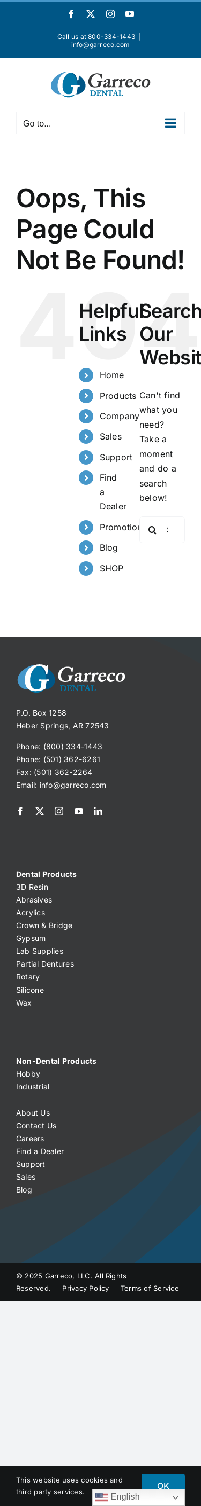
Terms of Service (150, 1288)
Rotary (28, 976)
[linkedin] (98, 811)
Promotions (123, 527)
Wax (24, 1002)
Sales (111, 436)
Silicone (30, 989)
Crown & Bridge (44, 925)
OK (163, 1485)
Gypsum (31, 938)
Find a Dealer (40, 1151)
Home (112, 375)
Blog (109, 547)
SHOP (112, 568)
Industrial (32, 1086)
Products (118, 395)
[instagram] (59, 811)
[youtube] (79, 811)
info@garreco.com (100, 45)
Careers (30, 1138)
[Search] (152, 529)
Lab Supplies (39, 950)
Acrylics (30, 912)
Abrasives (34, 899)
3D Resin (32, 886)
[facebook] (20, 811)
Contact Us (36, 1125)
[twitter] (39, 811)
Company (120, 416)
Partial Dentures (45, 963)
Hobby (28, 1073)
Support (116, 457)
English (117, 1497)
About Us (33, 1112)
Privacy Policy (86, 1288)
